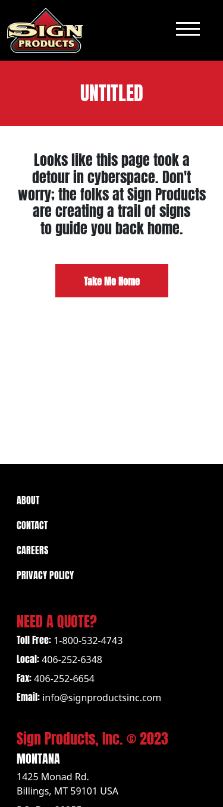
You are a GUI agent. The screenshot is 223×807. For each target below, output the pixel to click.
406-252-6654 (64, 678)
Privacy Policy (45, 574)
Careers (32, 549)
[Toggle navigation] (188, 30)
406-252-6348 (72, 659)
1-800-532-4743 (88, 640)
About (28, 499)
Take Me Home (112, 280)
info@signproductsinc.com (101, 697)
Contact (32, 524)
